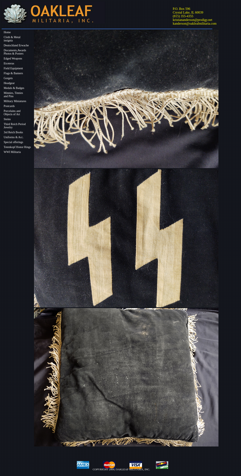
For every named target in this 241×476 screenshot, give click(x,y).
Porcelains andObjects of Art (12, 112)
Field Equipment (13, 68)
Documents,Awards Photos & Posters (15, 52)
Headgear (9, 83)
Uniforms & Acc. (14, 137)
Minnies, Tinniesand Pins (13, 94)
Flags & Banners (13, 73)
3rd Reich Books (13, 132)
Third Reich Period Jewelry (15, 126)
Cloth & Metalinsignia (12, 39)
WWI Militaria (12, 152)
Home (7, 32)
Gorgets (8, 78)
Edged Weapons (13, 58)
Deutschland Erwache (16, 45)
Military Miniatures (15, 101)
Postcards (9, 106)
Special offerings (13, 142)
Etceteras (9, 63)
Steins (7, 119)
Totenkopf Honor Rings (17, 147)
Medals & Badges (14, 88)
